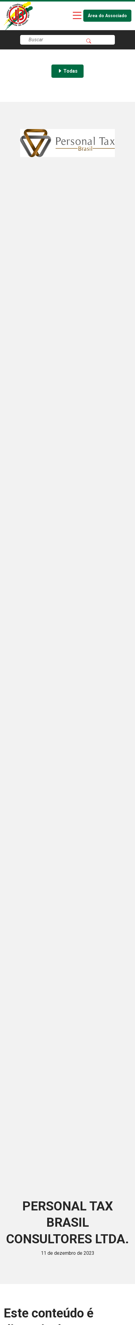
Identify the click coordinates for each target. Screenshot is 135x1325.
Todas (67, 71)
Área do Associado (107, 15)
